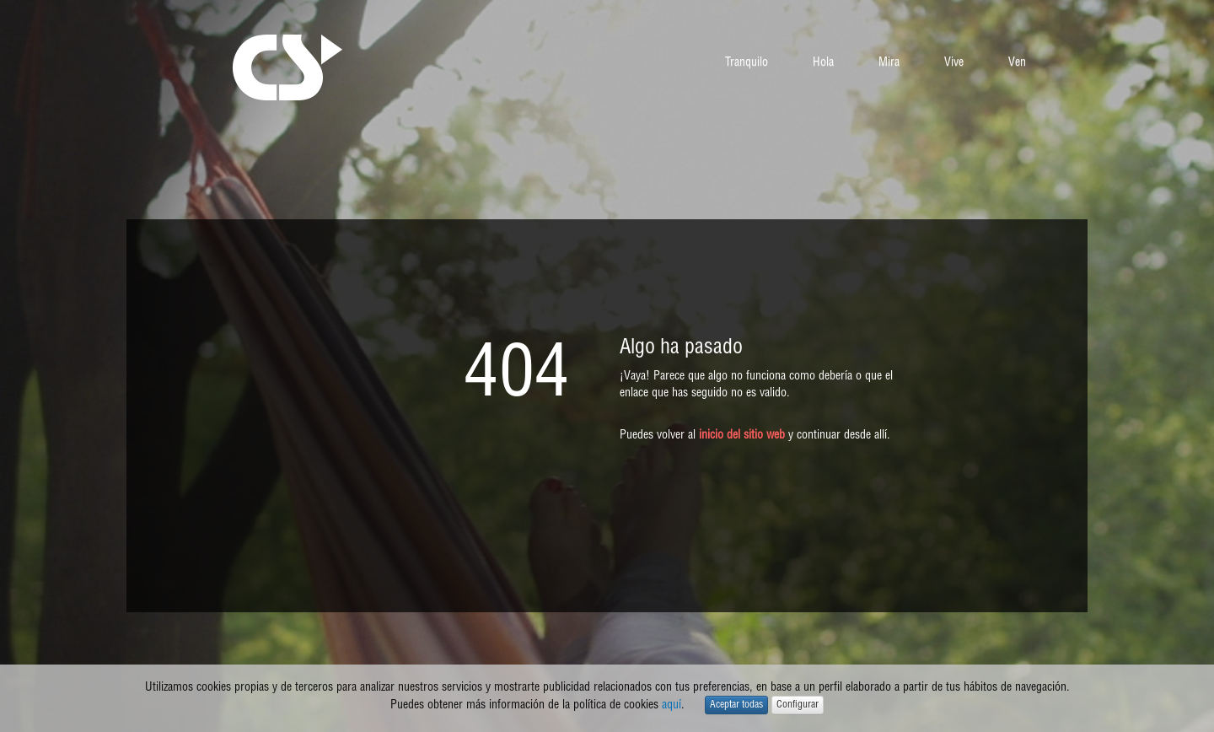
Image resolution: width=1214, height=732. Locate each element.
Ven (1017, 62)
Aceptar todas (736, 704)
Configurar (797, 704)
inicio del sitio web (742, 435)
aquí (671, 705)
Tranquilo (746, 62)
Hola (823, 62)
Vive (954, 62)
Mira (889, 62)
